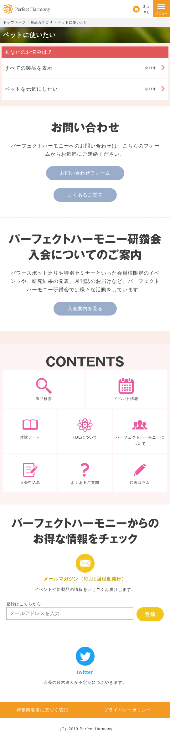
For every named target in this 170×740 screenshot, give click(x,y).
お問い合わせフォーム (85, 173)
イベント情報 (126, 389)
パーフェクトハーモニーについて (140, 431)
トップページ (14, 22)
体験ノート (30, 431)
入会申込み (30, 473)
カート (140, 9)
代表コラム (140, 473)
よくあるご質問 (85, 194)
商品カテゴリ (41, 22)
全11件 (80, 68)
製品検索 (44, 389)
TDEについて (85, 431)
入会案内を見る (85, 308)
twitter (85, 666)
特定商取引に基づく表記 (42, 709)
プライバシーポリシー (127, 709)
